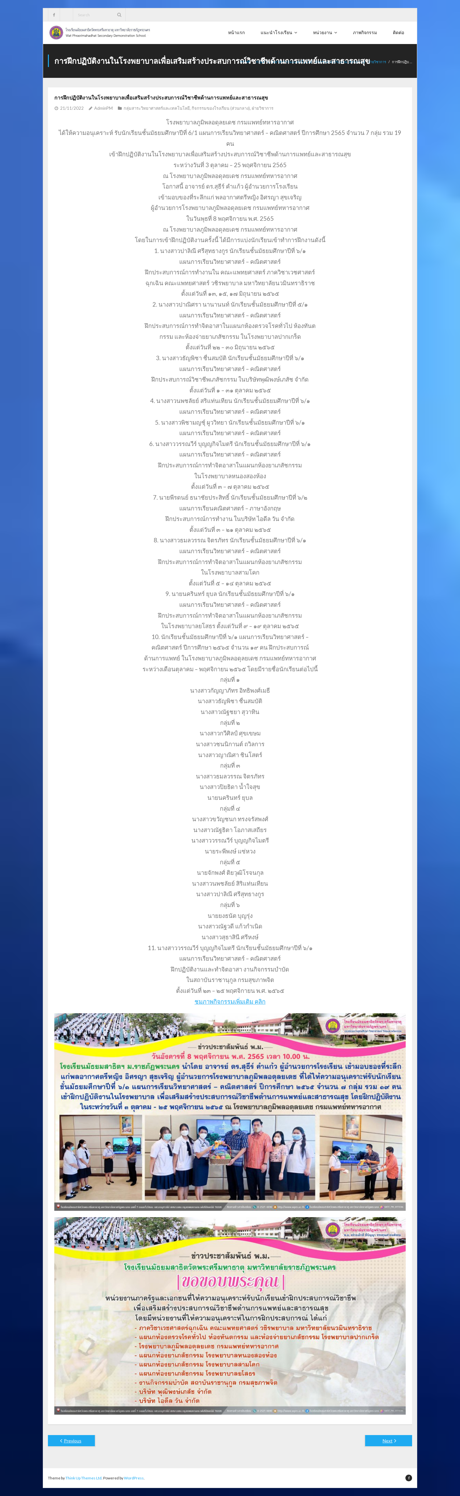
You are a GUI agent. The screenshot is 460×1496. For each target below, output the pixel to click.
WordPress (134, 1478)
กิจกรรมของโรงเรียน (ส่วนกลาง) (221, 108)
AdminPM (103, 108)
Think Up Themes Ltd (83, 1478)
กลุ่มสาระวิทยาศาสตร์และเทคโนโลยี (157, 108)
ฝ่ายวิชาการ (377, 62)
